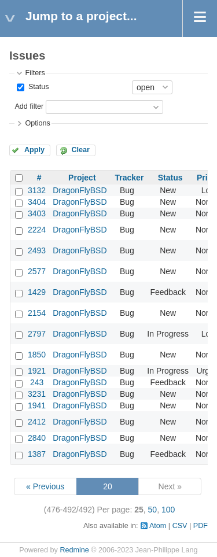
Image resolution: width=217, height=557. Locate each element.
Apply (34, 150)
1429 (37, 292)
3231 (37, 394)
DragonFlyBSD (79, 190)
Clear (80, 150)
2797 (37, 333)
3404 (37, 201)
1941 (37, 405)
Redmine (74, 550)
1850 (37, 354)
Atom (157, 526)
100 (168, 509)
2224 (37, 229)
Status (37, 87)
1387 (37, 454)
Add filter (28, 106)
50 (152, 509)
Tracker (129, 177)
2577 (37, 271)
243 (36, 382)
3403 (37, 213)
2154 (37, 313)
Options (37, 123)
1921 (37, 370)
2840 (37, 437)
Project (81, 177)
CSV (179, 526)
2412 (37, 421)
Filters (35, 73)
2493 (37, 250)
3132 (37, 190)
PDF (200, 526)
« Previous (45, 486)
